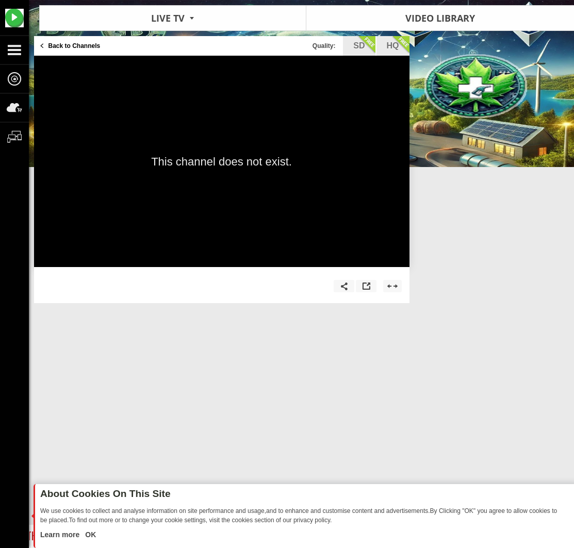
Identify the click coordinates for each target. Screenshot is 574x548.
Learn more (60, 534)
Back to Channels (74, 45)
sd (364, 45)
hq (398, 45)
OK (89, 534)
